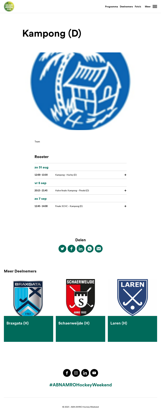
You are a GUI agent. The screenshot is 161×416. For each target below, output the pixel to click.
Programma (111, 6)
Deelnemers (126, 6)
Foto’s (138, 6)
